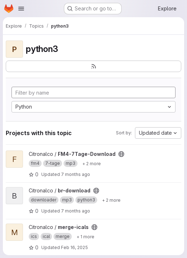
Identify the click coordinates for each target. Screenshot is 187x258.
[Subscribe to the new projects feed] (93, 66)
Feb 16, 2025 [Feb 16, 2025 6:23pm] (74, 247)
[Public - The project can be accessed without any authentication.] (121, 154)
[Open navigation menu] (21, 8)
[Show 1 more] (85, 236)
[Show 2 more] (91, 163)
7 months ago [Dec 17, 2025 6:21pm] (75, 174)
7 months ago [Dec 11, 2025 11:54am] (75, 211)
